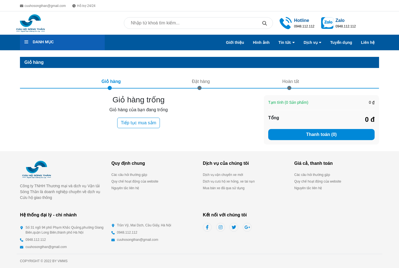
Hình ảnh (261, 42)
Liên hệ (368, 42)
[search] (264, 23)
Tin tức (286, 42)
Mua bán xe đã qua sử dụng (223, 188)
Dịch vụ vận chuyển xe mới (223, 175)
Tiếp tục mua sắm (138, 122)
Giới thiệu (235, 42)
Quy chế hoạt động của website (134, 181)
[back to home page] (30, 22)
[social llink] (327, 22)
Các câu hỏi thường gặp (129, 175)
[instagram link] (220, 227)
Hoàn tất (290, 81)
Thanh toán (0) (321, 134)
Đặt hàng (201, 81)
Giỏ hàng (111, 81)
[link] (286, 22)
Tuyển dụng (341, 42)
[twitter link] (233, 227)
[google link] (247, 227)
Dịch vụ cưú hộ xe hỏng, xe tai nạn (229, 181)
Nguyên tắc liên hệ (125, 188)
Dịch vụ (312, 42)
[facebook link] (207, 227)
